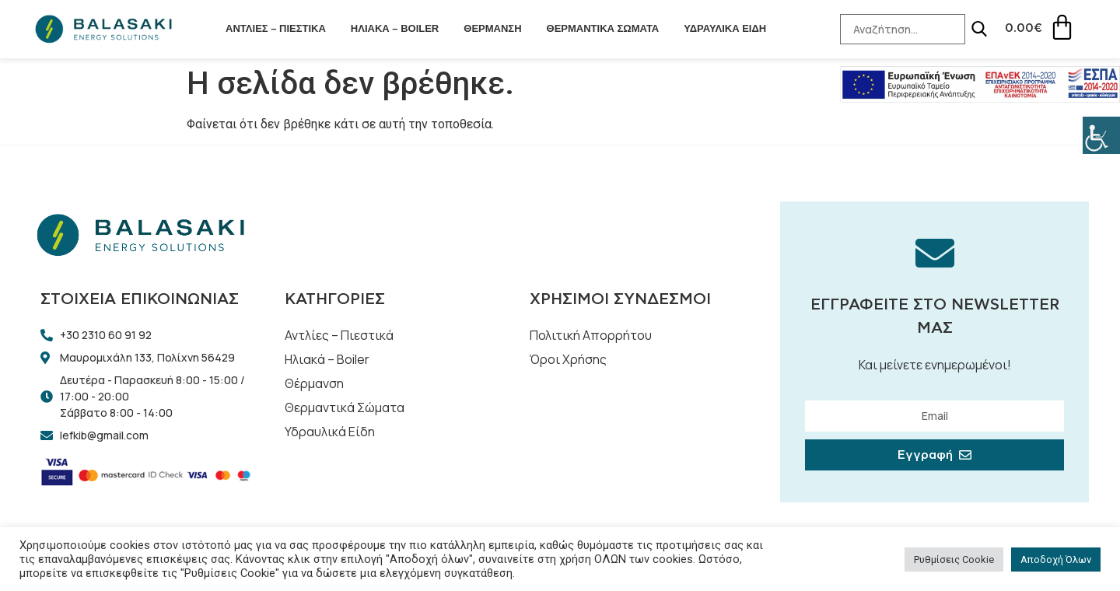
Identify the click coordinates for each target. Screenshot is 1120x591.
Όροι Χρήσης (568, 359)
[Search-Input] (901, 29)
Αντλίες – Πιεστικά (276, 28)
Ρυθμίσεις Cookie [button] (954, 559)
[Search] (978, 29)
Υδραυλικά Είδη (725, 28)
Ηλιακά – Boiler (395, 28)
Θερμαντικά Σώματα (603, 28)
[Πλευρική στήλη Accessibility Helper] (1101, 135)
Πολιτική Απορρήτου (591, 335)
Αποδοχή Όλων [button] (1055, 559)
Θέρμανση (492, 28)
